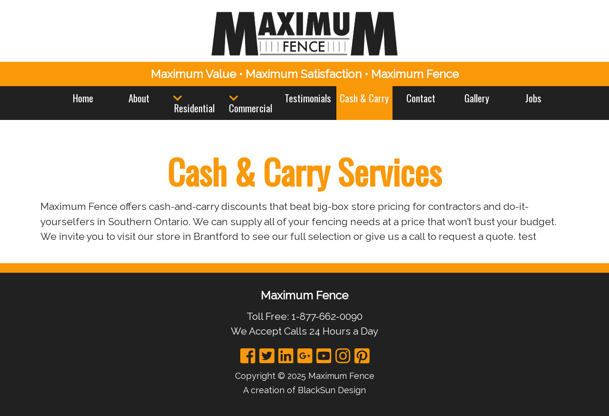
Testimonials (308, 97)
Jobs (533, 97)
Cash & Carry (364, 97)
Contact (420, 97)
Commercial (250, 107)
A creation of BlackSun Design (304, 390)
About (138, 97)
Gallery (476, 97)
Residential (194, 107)
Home (83, 97)
